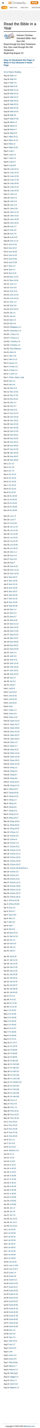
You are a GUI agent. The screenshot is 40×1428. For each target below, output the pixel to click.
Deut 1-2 (13, 609)
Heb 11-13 (13, 359)
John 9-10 (14, 208)
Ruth (11, 706)
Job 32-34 (13, 982)
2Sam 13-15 (14, 753)
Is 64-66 (13, 1204)
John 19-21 (14, 223)
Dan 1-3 (12, 1330)
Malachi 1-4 (14, 1387)
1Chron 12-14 (15, 850)
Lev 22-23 (14, 541)
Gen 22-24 (14, 424)
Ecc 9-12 (12, 1147)
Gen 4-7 (13, 406)
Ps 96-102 (14, 1061)
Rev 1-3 (12, 381)
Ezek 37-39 (13, 1316)
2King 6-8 (12, 807)
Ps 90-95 (13, 1057)
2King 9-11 (13, 811)
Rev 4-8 (12, 384)
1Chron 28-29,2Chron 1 (19, 868)
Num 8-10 (14, 566)
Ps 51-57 (12, 1028)
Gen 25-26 (14, 428)
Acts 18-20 (13, 252)
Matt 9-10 (13, 86)
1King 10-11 (14, 782)
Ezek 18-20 (13, 1290)
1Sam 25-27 (14, 735)
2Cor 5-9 (13, 305)
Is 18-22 (13, 1168)
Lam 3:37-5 (13, 1269)
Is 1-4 (12, 1154)
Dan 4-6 (12, 1334)
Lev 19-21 (14, 537)
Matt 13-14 (14, 93)
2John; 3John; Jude (16, 377)
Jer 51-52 (13, 1262)
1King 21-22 (13, 796)
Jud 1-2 (12, 678)
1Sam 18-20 (14, 728)
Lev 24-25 (14, 545)
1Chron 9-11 (15, 846)
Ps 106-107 (14, 1068)
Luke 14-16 (14, 176)
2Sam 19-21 (14, 760)
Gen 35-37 (14, 442)
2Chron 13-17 (15, 882)
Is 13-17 (13, 1165)
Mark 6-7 (13, 129)
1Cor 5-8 (13, 287)
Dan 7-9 (12, 1337)
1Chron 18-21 (15, 857)
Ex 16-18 (12, 481)
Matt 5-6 (13, 79)
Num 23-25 (13, 588)
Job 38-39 (13, 989)
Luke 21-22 (14, 187)
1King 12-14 (14, 785)
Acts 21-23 (13, 255)
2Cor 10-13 (14, 309)
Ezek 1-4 (12, 1273)
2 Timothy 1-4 (15, 345)
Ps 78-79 (13, 1046)
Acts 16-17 (13, 248)
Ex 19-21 (12, 485)
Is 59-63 (13, 1201)
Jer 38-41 (12, 1247)
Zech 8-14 (14, 1384)
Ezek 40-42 (13, 1319)
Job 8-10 (13, 956)
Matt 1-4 (13, 76)
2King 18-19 (14, 821)
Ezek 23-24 (13, 1298)
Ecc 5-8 (12, 1143)
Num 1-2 (13, 552)
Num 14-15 (14, 573)
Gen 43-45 (14, 453)
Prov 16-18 (14, 1118)
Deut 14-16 (14, 627)
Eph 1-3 (13, 320)
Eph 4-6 (13, 323)
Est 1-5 (12, 940)
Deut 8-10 (13, 620)
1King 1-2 (13, 767)
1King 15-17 (13, 789)
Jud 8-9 (12, 688)
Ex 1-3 (11, 464)
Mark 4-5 (13, 126)
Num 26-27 (13, 591)
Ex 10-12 (12, 474)
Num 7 (12, 563)
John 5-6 (13, 201)
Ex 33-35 (13, 503)
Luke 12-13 (14, 173)
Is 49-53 (13, 1193)
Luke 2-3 (12, 155)
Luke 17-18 (14, 180)
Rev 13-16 (14, 392)
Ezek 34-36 (13, 1312)
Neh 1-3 (12, 918)
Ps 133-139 (14, 1089)
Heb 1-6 (13, 352)
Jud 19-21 (13, 703)
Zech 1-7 (13, 1380)
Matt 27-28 (14, 119)
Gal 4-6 (12, 316)
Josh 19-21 (14, 670)
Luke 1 (11, 151)
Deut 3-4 (13, 613)
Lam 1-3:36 (13, 1265)
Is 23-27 (13, 1172)
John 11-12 (14, 212)
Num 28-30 (13, 595)
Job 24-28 (13, 974)
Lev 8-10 (13, 523)
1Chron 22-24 (15, 861)
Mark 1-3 (13, 122)
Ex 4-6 (11, 467)
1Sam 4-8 (12, 714)
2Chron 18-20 (15, 886)
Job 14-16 (13, 964)
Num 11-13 (14, 570)
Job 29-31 (13, 978)
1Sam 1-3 (12, 710)
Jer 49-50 (12, 1258)
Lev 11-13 (14, 527)
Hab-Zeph (14, 1373)
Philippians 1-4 (15, 327)
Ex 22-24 (12, 489)
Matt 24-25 (14, 111)
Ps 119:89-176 (15, 1082)
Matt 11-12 (14, 90)
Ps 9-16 (13, 999)
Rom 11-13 (14, 277)
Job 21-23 (13, 971)
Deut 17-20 (14, 631)
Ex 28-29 (13, 496)
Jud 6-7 (12, 685)
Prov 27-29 (13, 1132)
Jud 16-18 (13, 699)
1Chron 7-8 (14, 843)
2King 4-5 (12, 803)
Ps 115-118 (14, 1075)
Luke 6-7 (12, 162)
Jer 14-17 (13, 1222)
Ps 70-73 (12, 1039)
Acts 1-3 (13, 226)
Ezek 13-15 (13, 1283)
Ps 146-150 (14, 1096)
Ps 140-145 (14, 1093)
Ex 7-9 (11, 471)
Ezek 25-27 (13, 1301)
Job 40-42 (13, 992)
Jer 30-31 (12, 1237)
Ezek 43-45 (13, 1323)
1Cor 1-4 (13, 284)
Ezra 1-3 (12, 908)
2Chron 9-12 (15, 879)
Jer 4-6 (12, 1211)
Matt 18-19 (14, 101)
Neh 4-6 (12, 922)
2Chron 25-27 (15, 893)
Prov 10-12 (14, 1111)
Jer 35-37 (12, 1244)
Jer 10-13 (13, 1219)
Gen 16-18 (14, 417)
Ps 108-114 (14, 1071)
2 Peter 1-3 (13, 370)
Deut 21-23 (14, 634)
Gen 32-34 (14, 438)
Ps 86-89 (13, 1053)
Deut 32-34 (14, 649)
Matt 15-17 (14, 97)
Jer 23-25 (12, 1229)
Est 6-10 (13, 943)
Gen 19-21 (14, 420)
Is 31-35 (13, 1179)
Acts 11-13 (14, 241)
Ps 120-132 (14, 1086)
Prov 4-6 (13, 1104)
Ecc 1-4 (12, 1140)
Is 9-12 (12, 1161)
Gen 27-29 (14, 431)
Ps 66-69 (12, 1035)
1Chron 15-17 (15, 854)
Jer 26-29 (12, 1233)
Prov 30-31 (13, 1136)
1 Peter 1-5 (13, 367)
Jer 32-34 (12, 1240)
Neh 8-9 (12, 929)
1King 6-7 (13, 775)
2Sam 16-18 (14, 757)
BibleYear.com (29, 1426)
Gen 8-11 (13, 410)
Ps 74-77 (13, 1043)
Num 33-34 (13, 602)
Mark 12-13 (13, 140)
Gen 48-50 (14, 460)
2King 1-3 (12, 800)
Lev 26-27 (14, 548)
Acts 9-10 (13, 237)
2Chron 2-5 (14, 872)
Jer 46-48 (12, 1255)
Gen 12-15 (14, 413)
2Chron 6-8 (14, 875)
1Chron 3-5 (14, 836)
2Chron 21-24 (15, 890)
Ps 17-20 (13, 1003)
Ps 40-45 (12, 1021)
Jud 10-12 (13, 692)
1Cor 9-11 (13, 291)
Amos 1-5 (12, 1355)
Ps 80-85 (13, 1050)
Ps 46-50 (12, 1025)
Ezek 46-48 (13, 1326)
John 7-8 (13, 205)
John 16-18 (14, 219)
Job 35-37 (13, 985)
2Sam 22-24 (14, 764)
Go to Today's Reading (12, 72)
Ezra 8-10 (12, 915)
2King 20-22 (14, 825)
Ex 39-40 (13, 510)
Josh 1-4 (13, 652)
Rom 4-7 (12, 270)
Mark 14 (12, 144)
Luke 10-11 (14, 169)
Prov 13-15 (14, 1114)
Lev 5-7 (13, 520)
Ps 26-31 (12, 1010)
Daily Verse (24, 7)
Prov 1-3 (13, 1100)
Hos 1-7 (12, 1344)
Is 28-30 (13, 1176)
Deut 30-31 (14, 645)
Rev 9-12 (13, 388)
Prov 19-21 (13, 1122)
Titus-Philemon (15, 349)
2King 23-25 (14, 828)
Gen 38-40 (14, 446)
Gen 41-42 (14, 449)
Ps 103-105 (14, 1064)
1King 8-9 (13, 778)
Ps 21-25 (13, 1007)
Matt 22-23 (14, 108)
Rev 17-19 (14, 395)
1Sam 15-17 (14, 724)
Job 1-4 (12, 947)
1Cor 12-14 (14, 295)
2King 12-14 (13, 814)
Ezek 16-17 (13, 1287)
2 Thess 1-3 (14, 338)
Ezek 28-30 (13, 1305)
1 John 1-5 (13, 374)
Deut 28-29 (14, 642)
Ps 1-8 (12, 996)
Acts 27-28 (13, 262)
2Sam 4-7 (13, 746)
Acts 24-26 (13, 259)
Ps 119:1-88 (14, 1079)
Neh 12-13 (14, 936)
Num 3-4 (13, 555)
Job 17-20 (13, 967)
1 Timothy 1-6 (15, 341)
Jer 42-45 (12, 1251)
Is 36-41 (13, 1183)
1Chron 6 (13, 839)
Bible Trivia (13, 7)
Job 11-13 (13, 960)
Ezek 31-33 (13, 1308)
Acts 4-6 (13, 230)
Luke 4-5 (12, 158)
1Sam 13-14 (14, 721)
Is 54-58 (13, 1197)
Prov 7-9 (13, 1107)
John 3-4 (13, 198)
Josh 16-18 (14, 667)
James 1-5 (13, 363)
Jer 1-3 (12, 1208)
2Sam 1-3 (13, 742)
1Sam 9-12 (13, 717)
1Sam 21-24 (14, 731)
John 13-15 (14, 216)
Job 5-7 (12, 951)
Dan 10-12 (13, 1341)
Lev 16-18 (14, 534)
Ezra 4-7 (12, 911)
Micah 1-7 (13, 1366)
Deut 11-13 (14, 624)
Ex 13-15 (12, 478)
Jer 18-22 (13, 1226)
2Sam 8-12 (14, 749)
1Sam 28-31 (14, 739)
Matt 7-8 (13, 83)
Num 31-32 (13, 599)
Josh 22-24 (14, 674)
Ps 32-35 (12, 1014)
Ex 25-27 (12, 492)
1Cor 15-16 (14, 298)
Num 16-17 (13, 577)
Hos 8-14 (12, 1348)
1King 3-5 (13, 771)
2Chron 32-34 (14, 900)
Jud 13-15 (13, 696)
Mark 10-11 (13, 137)
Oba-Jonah (13, 1362)
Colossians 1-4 (15, 331)
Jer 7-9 (12, 1215)
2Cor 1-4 (13, 302)
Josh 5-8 (13, 656)
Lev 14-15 (14, 530)
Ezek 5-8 (12, 1276)
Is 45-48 (13, 1190)
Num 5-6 (13, 559)
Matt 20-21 (14, 104)
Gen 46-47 (14, 456)
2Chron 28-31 (15, 897)
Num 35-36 (13, 606)
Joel (10, 1352)
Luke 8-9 (12, 165)
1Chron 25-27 (15, 864)
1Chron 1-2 (14, 832)
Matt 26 (13, 115)
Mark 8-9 (13, 133)
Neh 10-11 (14, 933)
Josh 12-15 (14, 663)
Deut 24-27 (14, 638)
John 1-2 (13, 194)
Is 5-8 (12, 1158)
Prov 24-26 (13, 1129)
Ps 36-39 (12, 1017)
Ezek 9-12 (13, 1280)
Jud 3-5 (12, 681)
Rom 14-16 (14, 280)
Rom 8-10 (12, 273)
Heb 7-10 (12, 356)
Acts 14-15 (13, 244)
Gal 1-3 (12, 313)
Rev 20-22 (14, 399)
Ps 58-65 (12, 1032)
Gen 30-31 (14, 435)
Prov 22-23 (13, 1125)
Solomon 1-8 (14, 1150)
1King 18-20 (13, 793)
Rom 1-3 (12, 266)
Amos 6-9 (12, 1359)
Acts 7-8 (13, 234)
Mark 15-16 (13, 147)
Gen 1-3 (13, 402)
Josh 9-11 (13, 660)
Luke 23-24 (14, 190)
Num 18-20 (13, 581)
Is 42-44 (13, 1186)
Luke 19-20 (14, 183)
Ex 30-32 (13, 499)
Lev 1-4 (13, 516)
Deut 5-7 (13, 617)
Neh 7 (11, 925)
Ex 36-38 (13, 507)
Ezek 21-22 (13, 1294)
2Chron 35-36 (14, 904)
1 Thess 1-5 (14, 334)
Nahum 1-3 (13, 1370)
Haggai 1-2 (14, 1377)
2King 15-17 (13, 818)
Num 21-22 (13, 584)
